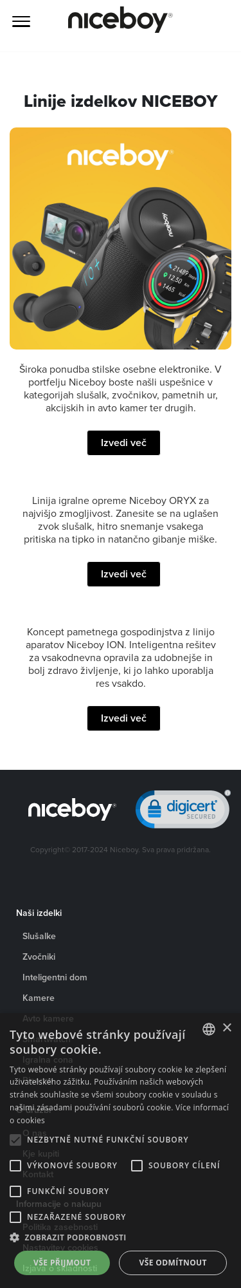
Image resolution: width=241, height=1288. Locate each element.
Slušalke (39, 935)
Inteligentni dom (54, 977)
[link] (183, 812)
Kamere (38, 997)
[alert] (120, 1150)
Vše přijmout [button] (62, 1262)
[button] (120, 1238)
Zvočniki (38, 956)
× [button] (226, 1028)
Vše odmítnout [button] (173, 1262)
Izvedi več (124, 442)
